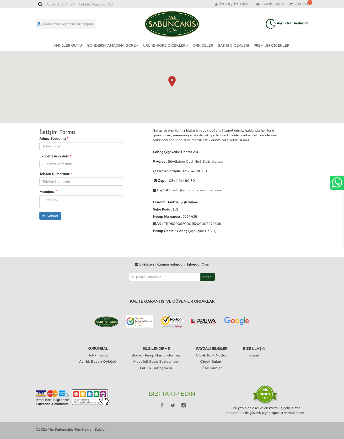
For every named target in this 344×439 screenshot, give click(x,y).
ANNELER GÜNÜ (68, 45)
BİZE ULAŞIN (254, 348)
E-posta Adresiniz (55, 156)
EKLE (207, 277)
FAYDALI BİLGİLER (211, 348)
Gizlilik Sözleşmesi (156, 368)
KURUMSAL (97, 348)
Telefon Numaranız (55, 174)
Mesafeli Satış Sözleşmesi (156, 361)
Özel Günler (212, 368)
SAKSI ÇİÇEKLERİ (233, 45)
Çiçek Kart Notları (212, 355)
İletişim (253, 355)
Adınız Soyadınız (53, 138)
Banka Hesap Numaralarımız (156, 355)
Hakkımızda (97, 355)
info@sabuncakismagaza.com (197, 190)
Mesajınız (48, 191)
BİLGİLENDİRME (156, 348)
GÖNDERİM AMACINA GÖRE (112, 45)
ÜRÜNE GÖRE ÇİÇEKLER (165, 45)
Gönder (50, 216)
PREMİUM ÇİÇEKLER (271, 45)
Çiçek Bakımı (211, 361)
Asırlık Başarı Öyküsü (97, 361)
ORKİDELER (203, 45)
